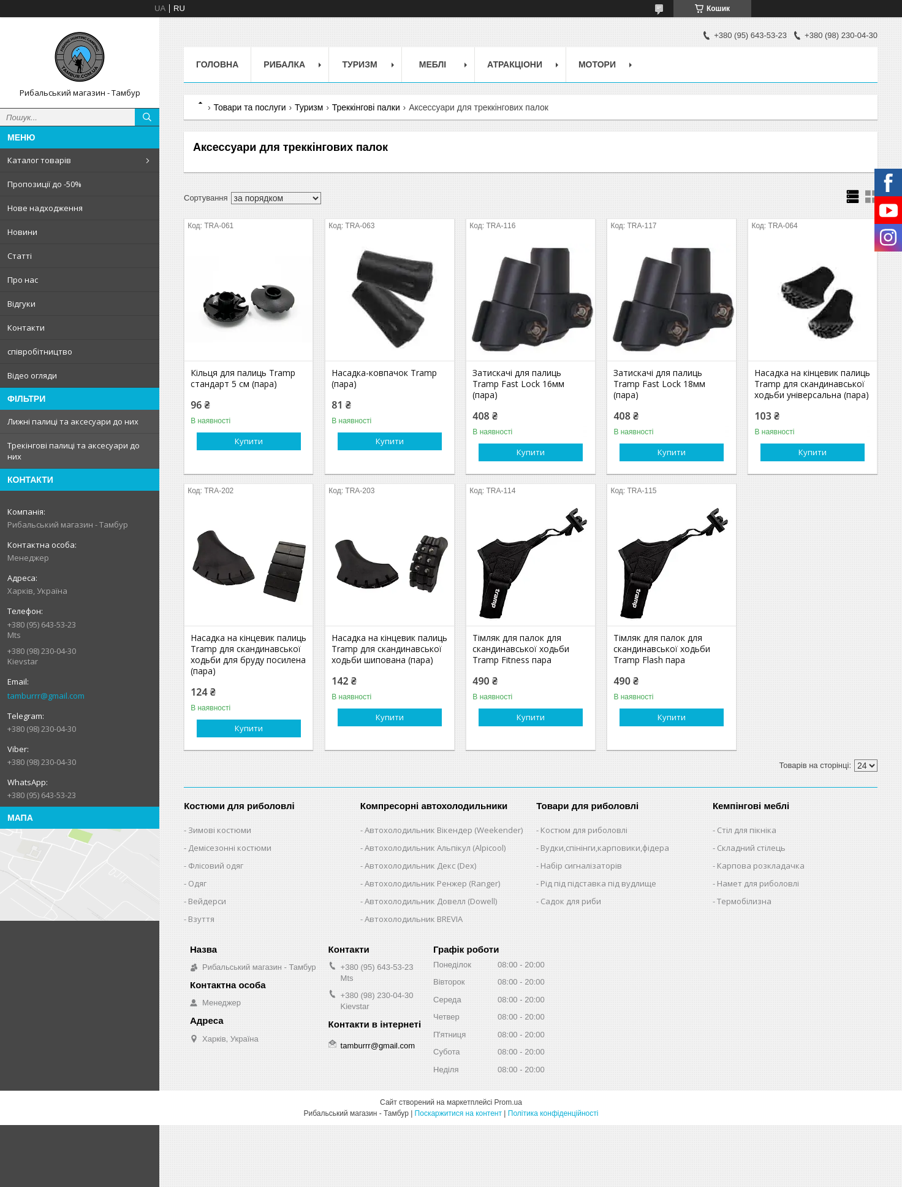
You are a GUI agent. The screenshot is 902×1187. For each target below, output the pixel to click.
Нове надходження (45, 207)
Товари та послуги (249, 107)
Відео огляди (32, 375)
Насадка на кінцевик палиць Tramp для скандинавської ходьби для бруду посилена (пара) (248, 654)
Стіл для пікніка (746, 830)
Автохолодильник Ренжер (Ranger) (432, 883)
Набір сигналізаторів (581, 865)
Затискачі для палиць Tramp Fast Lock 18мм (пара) (659, 384)
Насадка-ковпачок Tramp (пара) (384, 378)
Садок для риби (570, 901)
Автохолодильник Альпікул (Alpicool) (435, 847)
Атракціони (514, 64)
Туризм (360, 64)
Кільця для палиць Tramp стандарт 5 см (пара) (243, 378)
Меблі (432, 64)
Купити (249, 441)
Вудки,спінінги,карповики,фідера (604, 847)
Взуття (201, 918)
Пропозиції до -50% (44, 184)
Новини (22, 231)
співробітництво (39, 351)
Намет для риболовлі (758, 883)
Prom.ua (508, 1102)
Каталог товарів (39, 160)
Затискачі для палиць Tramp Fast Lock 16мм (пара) (518, 384)
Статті (19, 255)
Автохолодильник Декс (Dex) (420, 865)
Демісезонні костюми (229, 847)
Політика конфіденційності (553, 1113)
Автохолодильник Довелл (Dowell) (431, 901)
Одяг (197, 883)
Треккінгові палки (366, 107)
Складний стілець (751, 847)
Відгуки (21, 303)
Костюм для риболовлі (583, 830)
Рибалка (284, 64)
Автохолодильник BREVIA (414, 918)
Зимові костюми (219, 830)
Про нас (22, 279)
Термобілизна (744, 901)
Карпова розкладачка (761, 865)
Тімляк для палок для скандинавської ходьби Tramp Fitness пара (520, 649)
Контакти (26, 327)
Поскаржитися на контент (458, 1113)
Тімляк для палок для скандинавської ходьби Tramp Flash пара (661, 649)
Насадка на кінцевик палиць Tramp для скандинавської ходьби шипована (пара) (389, 649)
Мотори (597, 64)
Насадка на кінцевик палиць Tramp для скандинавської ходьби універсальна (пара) (812, 384)
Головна (217, 64)
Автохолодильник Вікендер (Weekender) (444, 830)
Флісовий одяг (215, 865)
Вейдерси (207, 901)
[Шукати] (147, 117)
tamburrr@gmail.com (46, 695)
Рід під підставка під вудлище (598, 883)
